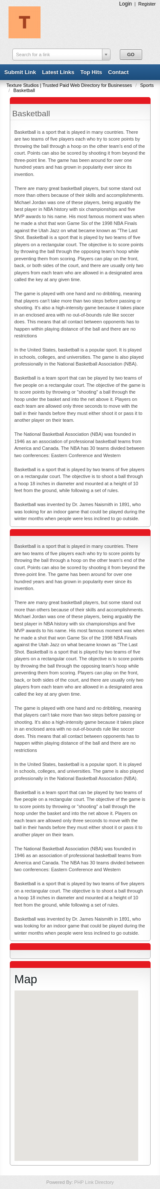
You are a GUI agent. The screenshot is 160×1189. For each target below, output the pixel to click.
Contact (118, 72)
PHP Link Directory (94, 1182)
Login (125, 4)
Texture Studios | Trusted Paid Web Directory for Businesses (69, 85)
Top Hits (91, 72)
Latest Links (58, 72)
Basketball (24, 90)
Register (147, 3)
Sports (147, 85)
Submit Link (20, 72)
